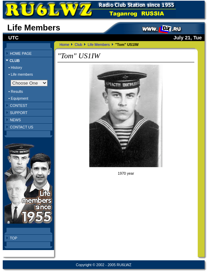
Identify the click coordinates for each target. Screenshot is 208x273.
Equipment (19, 98)
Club (78, 44)
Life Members (99, 44)
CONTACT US (21, 127)
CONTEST (18, 105)
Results (17, 91)
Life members (22, 74)
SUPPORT (18, 113)
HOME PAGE (21, 53)
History (16, 67)
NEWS (15, 120)
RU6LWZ (124, 265)
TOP (13, 238)
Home (64, 44)
